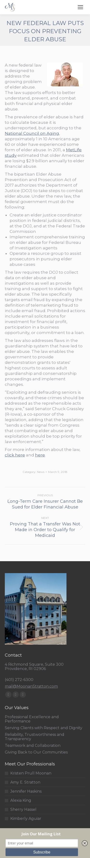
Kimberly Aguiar (25, 818)
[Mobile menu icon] (80, 7)
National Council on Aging (32, 133)
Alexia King (20, 800)
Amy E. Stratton (25, 782)
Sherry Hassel (23, 809)
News (40, 472)
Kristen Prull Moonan (30, 773)
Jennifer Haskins (26, 791)
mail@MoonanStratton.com (31, 686)
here (40, 455)
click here (15, 455)
